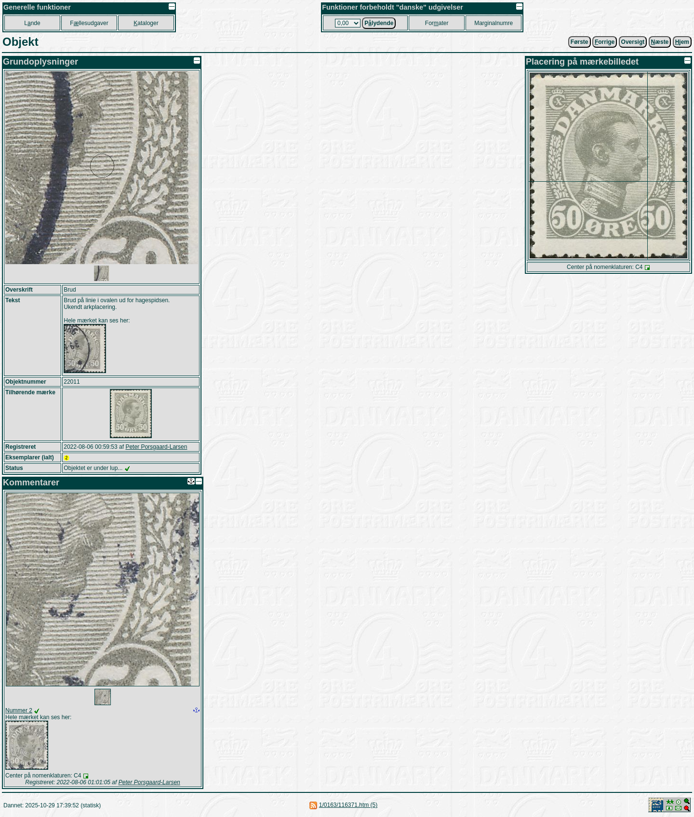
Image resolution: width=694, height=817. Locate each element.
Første (579, 42)
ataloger (145, 23)
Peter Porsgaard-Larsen (156, 446)
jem (682, 42)
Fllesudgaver (89, 23)
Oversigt (633, 42)
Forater (437, 23)
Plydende (378, 23)
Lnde (32, 23)
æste (660, 42)
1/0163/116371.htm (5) (348, 805)
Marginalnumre (493, 23)
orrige (604, 42)
